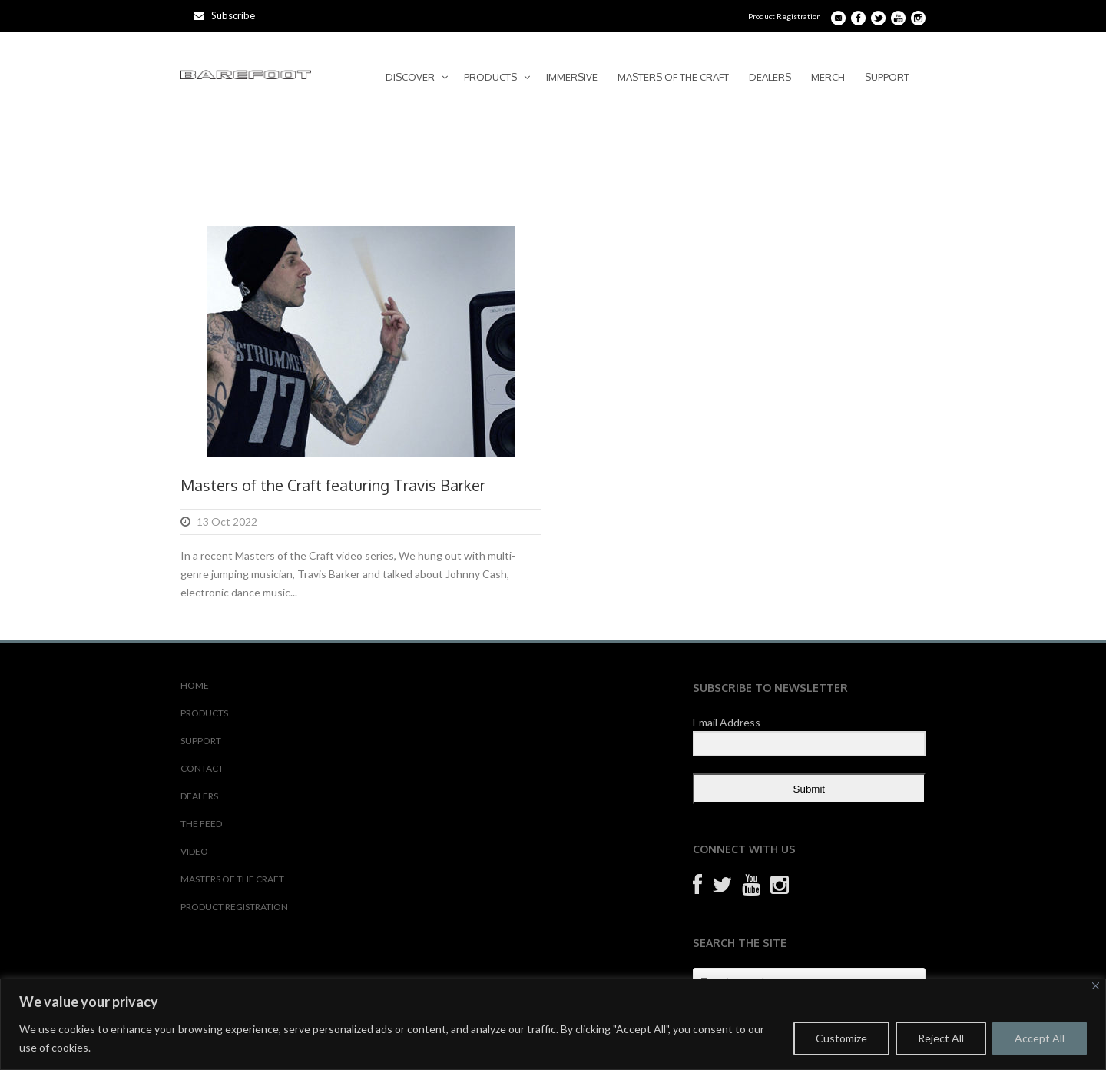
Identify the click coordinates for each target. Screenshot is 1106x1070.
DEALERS (770, 77)
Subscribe (224, 15)
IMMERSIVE (572, 77)
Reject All (941, 1038)
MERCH (828, 77)
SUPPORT (887, 77)
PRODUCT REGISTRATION (234, 906)
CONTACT (202, 768)
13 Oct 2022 (227, 521)
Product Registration (784, 16)
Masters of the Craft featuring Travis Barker (332, 485)
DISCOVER (410, 77)
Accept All (1040, 1038)
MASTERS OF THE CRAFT (673, 77)
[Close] (1095, 985)
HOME (194, 685)
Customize (841, 1038)
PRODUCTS (490, 77)
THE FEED (201, 823)
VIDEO (194, 851)
